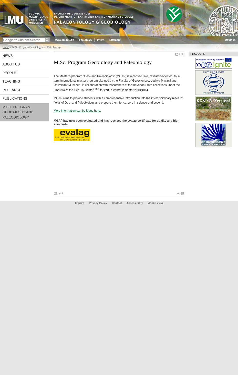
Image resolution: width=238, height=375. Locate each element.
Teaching (11, 81)
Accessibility (135, 203)
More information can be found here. (77, 110)
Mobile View (155, 203)
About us (11, 64)
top (178, 193)
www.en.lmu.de (64, 39)
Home (6, 47)
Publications (14, 98)
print (181, 54)
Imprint (79, 203)
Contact (117, 203)
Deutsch (230, 39)
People (9, 73)
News (7, 56)
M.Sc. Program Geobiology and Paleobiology (17, 112)
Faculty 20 (85, 39)
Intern (100, 39)
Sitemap (114, 39)
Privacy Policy (98, 203)
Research (11, 90)
